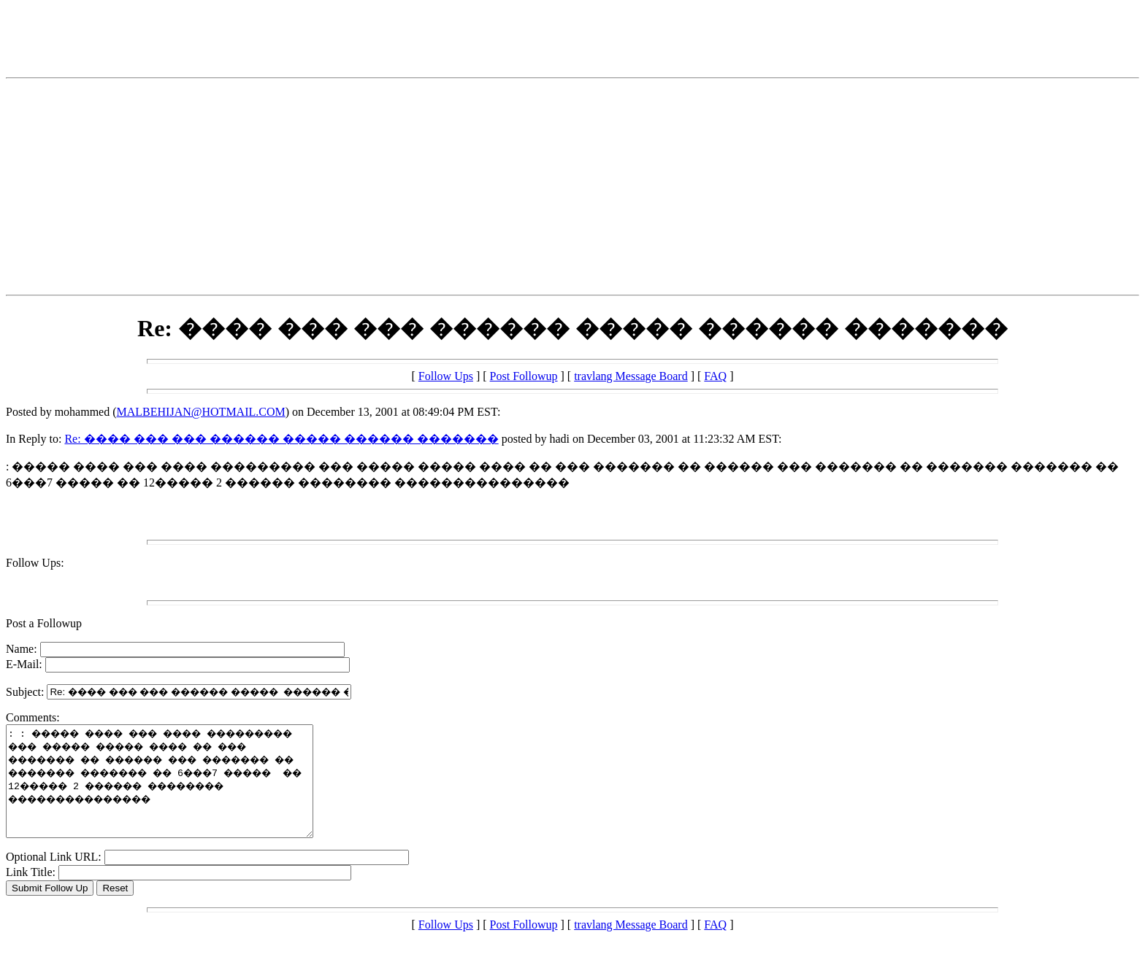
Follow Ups (445, 376)
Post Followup (524, 376)
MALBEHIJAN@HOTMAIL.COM (201, 412)
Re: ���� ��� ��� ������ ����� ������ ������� (281, 439)
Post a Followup (44, 623)
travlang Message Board (631, 376)
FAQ (715, 376)
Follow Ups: (35, 563)
